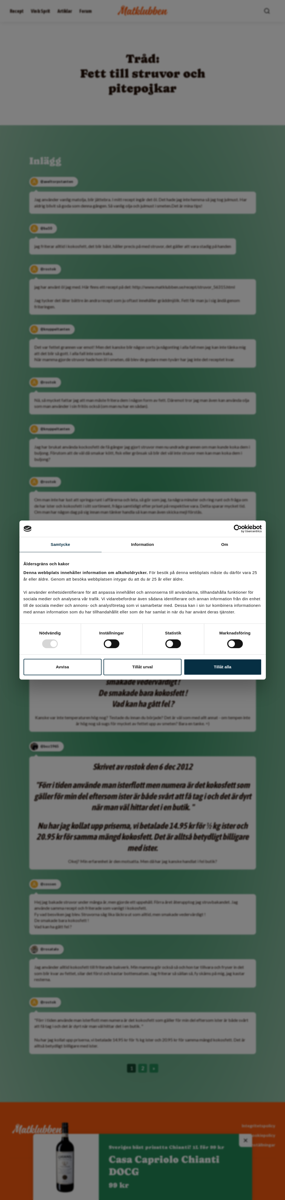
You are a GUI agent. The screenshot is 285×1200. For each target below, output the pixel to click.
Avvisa (62, 667)
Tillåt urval (142, 667)
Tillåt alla (222, 667)
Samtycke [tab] (60, 544)
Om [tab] (224, 544)
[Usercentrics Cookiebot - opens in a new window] (238, 529)
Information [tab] (142, 544)
